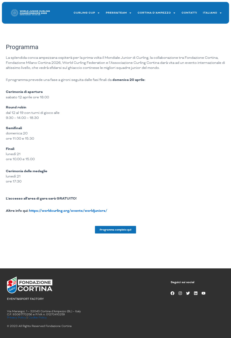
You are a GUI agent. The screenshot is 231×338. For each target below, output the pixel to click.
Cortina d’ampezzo (157, 13)
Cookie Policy (37, 317)
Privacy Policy (16, 317)
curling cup (87, 13)
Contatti (189, 13)
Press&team (119, 13)
